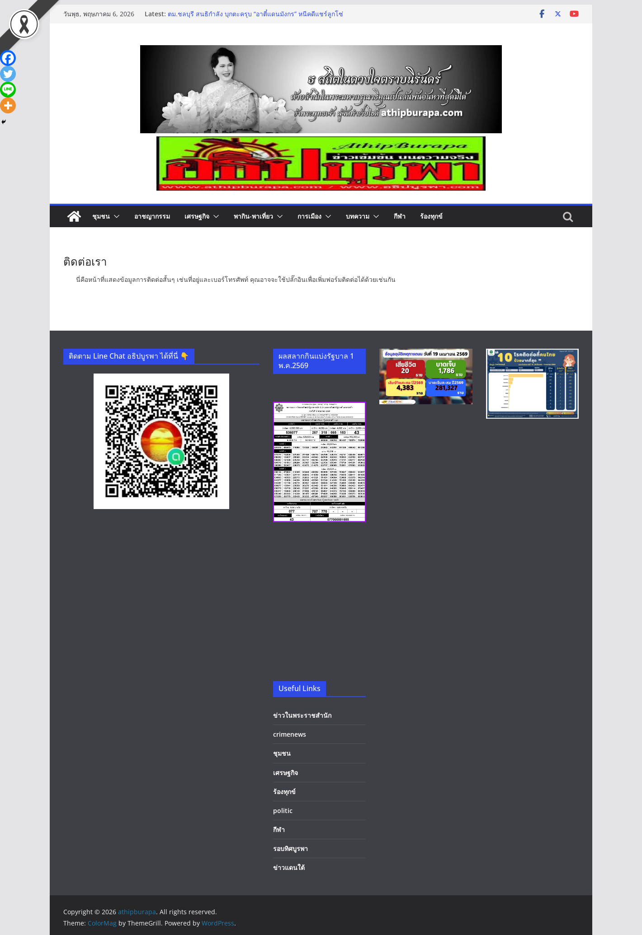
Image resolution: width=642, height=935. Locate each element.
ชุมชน (101, 216)
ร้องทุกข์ (431, 216)
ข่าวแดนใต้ (289, 867)
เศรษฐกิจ (196, 216)
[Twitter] (8, 74)
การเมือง (309, 216)
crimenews (289, 734)
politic (283, 810)
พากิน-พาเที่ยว (253, 216)
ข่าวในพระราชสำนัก (302, 715)
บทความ (357, 216)
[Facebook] (8, 58)
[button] (115, 216)
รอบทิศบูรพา (290, 848)
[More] (8, 105)
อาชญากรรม (152, 216)
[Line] (8, 90)
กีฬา (400, 216)
